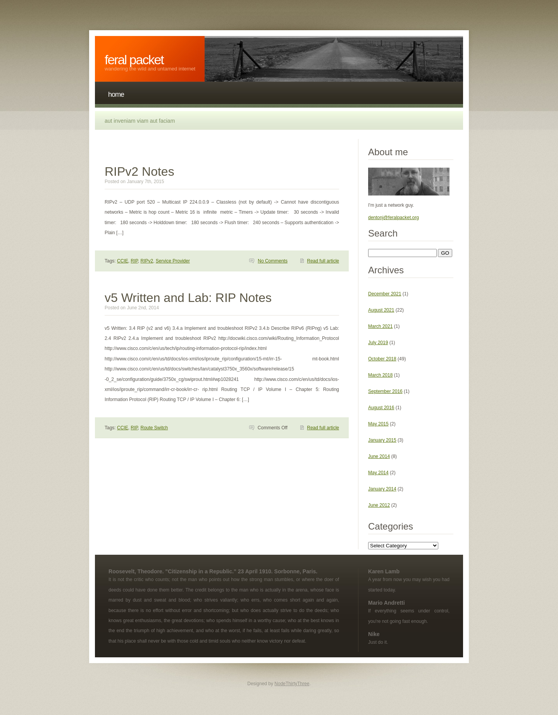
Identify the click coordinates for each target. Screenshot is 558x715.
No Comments (273, 261)
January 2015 (382, 440)
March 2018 (380, 375)
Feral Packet (134, 59)
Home (116, 94)
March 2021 (380, 326)
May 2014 (378, 472)
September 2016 (385, 391)
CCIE (122, 261)
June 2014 (379, 456)
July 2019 (378, 342)
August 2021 (381, 310)
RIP (134, 261)
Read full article (323, 261)
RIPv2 (147, 261)
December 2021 (384, 294)
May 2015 (378, 424)
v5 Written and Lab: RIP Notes (188, 298)
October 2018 (382, 359)
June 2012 (379, 505)
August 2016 (381, 407)
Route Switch (154, 427)
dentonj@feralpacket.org (393, 217)
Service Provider (173, 261)
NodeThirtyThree (291, 683)
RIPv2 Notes (139, 171)
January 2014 (382, 489)
